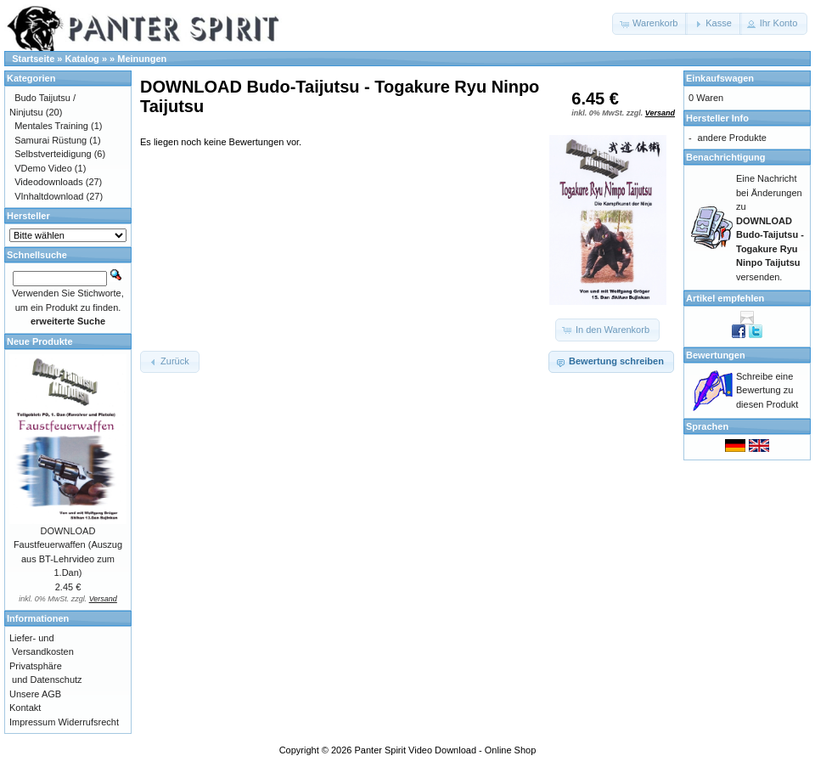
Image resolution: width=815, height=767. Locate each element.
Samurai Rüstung (50, 140)
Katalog (82, 59)
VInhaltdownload (48, 196)
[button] (650, 24)
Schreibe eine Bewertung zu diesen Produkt (767, 390)
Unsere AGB (35, 694)
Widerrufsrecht (88, 722)
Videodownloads (48, 182)
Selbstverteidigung (53, 154)
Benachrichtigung (726, 157)
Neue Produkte (40, 341)
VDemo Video (43, 168)
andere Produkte (732, 138)
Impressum (32, 722)
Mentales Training (51, 126)
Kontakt (25, 707)
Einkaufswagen (720, 78)
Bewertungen (715, 355)
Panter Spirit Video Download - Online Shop (446, 750)
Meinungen (141, 59)
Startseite (33, 59)
